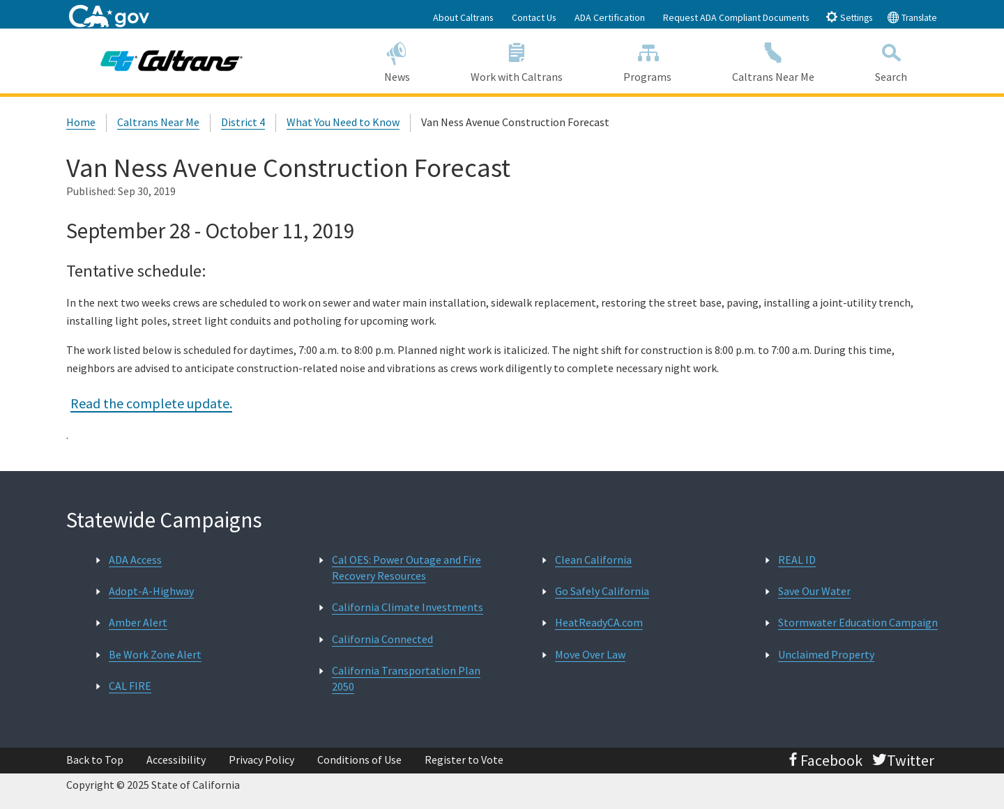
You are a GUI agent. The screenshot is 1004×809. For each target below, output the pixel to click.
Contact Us (534, 17)
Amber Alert (138, 622)
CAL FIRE (130, 686)
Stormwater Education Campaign (858, 622)
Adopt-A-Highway (151, 591)
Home (81, 122)
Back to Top (94, 759)
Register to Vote (464, 759)
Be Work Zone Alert (155, 654)
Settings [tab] (849, 17)
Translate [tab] (912, 17)
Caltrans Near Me (773, 60)
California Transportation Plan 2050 (406, 678)
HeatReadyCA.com (599, 622)
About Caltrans (463, 17)
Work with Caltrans (516, 60)
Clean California (593, 560)
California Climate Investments (407, 607)
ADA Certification (610, 17)
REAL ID (797, 560)
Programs (647, 60)
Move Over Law (590, 654)
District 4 (243, 122)
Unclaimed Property (826, 654)
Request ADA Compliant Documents (736, 17)
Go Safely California (602, 591)
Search (891, 60)
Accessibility (176, 759)
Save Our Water (814, 591)
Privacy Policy (261, 759)
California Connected (382, 639)
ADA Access (135, 560)
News (396, 60)
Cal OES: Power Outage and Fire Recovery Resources (406, 568)
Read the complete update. (151, 403)
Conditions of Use (359, 759)
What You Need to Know (343, 122)
